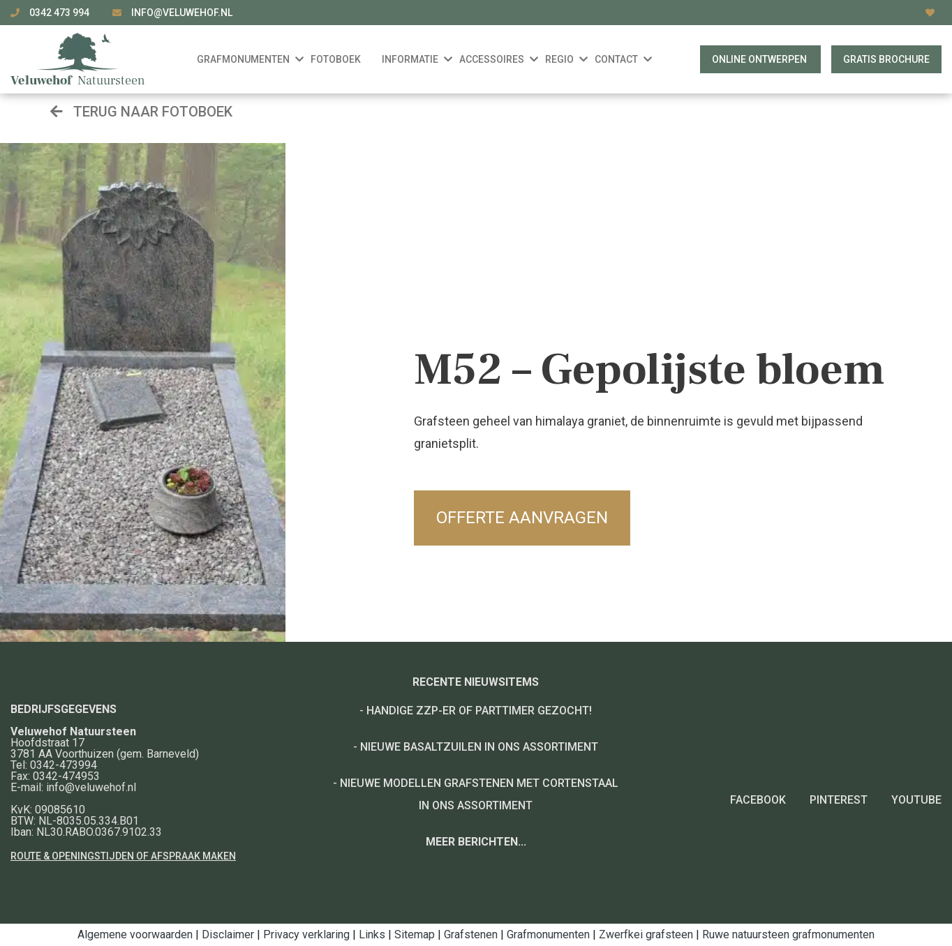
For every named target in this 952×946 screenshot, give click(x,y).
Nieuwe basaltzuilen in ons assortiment (479, 746)
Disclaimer (228, 934)
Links (372, 934)
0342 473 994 (60, 12)
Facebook (758, 799)
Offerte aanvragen (522, 517)
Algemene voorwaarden (135, 934)
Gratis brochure (886, 59)
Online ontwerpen (760, 59)
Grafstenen (471, 934)
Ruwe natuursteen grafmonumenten (788, 934)
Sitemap (414, 934)
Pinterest (839, 799)
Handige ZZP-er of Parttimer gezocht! (479, 710)
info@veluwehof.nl (181, 12)
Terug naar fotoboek (141, 111)
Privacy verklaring (306, 934)
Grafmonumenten (548, 934)
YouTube (916, 799)
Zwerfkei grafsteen (646, 934)
